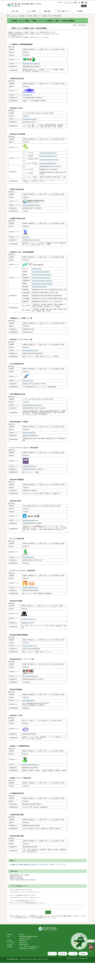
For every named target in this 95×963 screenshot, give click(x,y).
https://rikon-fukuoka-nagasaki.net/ (41, 274)
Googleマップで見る (25, 938)
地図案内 (83, 953)
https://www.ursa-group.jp (30, 119)
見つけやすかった (16, 892)
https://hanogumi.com (29, 700)
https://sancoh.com (28, 380)
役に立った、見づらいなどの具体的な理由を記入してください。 (27, 903)
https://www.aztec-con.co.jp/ (30, 587)
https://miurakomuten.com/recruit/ (49, 159)
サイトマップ (52, 953)
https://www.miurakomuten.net (48, 153)
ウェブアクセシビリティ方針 (27, 959)
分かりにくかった (34, 897)
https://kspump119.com (29, 432)
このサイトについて (42, 959)
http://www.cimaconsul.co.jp (30, 350)
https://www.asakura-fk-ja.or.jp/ (30, 764)
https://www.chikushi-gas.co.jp (31, 205)
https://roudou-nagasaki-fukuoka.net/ (42, 283)
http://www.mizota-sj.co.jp (30, 645)
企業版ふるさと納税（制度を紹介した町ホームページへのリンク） (30, 864)
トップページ (13, 16)
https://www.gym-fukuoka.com (48, 163)
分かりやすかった (16, 897)
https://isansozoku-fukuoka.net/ (41, 271)
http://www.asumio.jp (28, 557)
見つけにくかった (34, 892)
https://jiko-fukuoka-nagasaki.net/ (41, 277)
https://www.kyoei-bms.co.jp (30, 676)
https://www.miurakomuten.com (48, 156)
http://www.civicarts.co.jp (29, 466)
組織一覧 (62, 953)
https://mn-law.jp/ (37, 269)
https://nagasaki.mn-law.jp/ (39, 286)
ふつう (25, 892)
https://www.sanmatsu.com (30, 520)
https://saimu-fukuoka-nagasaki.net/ (42, 280)
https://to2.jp (26, 237)
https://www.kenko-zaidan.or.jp (31, 63)
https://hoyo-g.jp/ (27, 94)
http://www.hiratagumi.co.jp (28, 619)
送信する (48, 912)
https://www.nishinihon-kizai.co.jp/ (32, 405)
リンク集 (72, 953)
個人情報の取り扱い (12, 959)
